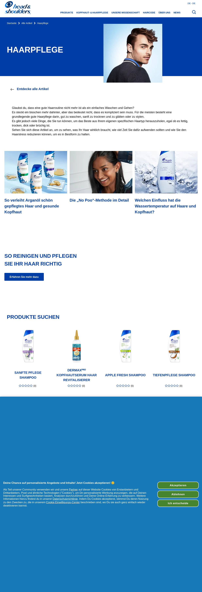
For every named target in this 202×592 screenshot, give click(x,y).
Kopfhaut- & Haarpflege (92, 12)
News (177, 12)
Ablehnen (178, 494)
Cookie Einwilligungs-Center (63, 502)
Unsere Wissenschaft (125, 12)
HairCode (149, 12)
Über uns (164, 12)
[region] (101, 494)
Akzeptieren (178, 485)
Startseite (12, 23)
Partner (73, 489)
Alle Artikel (26, 23)
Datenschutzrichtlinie (65, 498)
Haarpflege (42, 23)
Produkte (66, 12)
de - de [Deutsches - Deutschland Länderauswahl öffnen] (191, 3)
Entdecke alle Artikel (29, 89)
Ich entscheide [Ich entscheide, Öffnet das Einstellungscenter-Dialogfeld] (178, 503)
